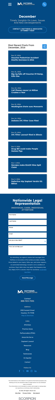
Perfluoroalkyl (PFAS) (27, 333)
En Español (27, 358)
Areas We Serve (27, 337)
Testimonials (27, 354)
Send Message (27, 278)
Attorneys (27, 325)
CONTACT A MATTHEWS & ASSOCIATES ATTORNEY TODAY (27, 30)
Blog (27, 350)
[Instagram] (31, 371)
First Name (12, 215)
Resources (27, 345)
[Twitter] (23, 371)
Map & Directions (27, 315)
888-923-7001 (27, 301)
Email (10, 234)
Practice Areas (27, 329)
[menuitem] (18, 393)
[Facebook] (19, 371)
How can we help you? (16, 246)
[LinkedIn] (36, 371)
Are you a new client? (15, 240)
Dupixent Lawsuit (27, 341)
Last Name (12, 221)
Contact (27, 362)
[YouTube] (27, 371)
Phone (11, 227)
